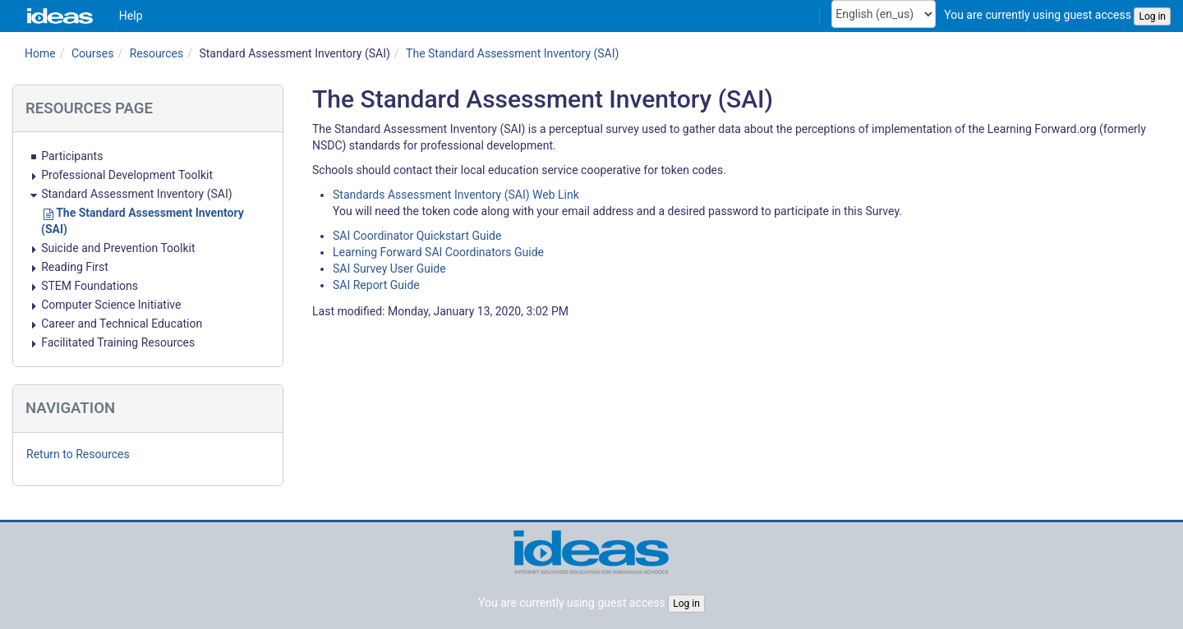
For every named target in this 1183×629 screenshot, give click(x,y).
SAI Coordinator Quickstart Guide (417, 235)
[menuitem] (131, 16)
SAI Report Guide (376, 285)
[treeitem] (147, 156)
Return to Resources (78, 454)
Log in (1152, 16)
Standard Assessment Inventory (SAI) (294, 53)
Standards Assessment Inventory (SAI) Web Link (456, 194)
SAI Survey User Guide (389, 268)
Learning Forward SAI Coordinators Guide (438, 252)
